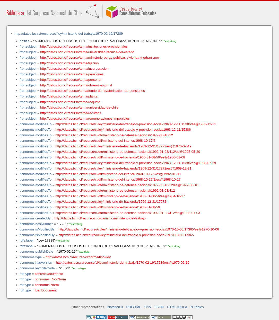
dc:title (24, 41)
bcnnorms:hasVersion (36, 262)
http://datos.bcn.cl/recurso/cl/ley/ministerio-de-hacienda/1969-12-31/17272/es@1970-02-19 (123, 146)
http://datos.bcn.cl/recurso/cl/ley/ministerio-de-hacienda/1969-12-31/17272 (110, 201)
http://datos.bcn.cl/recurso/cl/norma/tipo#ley (78, 257)
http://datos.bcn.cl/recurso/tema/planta (68, 96)
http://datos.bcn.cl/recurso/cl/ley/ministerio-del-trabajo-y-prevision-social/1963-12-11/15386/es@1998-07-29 (135, 163)
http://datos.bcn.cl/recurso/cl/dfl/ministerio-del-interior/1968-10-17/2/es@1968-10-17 (117, 179)
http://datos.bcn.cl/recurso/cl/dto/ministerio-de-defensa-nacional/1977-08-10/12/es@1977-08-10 (126, 185)
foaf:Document (46, 290)
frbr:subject (28, 46)
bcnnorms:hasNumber (36, 224)
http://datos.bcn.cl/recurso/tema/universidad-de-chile (79, 107)
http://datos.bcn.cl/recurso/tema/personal (70, 80)
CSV (147, 307)
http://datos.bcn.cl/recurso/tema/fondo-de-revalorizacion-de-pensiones (92, 91)
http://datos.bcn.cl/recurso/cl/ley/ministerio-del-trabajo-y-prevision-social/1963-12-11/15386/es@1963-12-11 (135, 124)
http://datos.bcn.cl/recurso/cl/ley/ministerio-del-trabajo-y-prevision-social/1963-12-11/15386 (123, 129)
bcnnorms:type (31, 257)
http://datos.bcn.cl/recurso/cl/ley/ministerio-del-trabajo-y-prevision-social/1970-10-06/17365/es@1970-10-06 (138, 229)
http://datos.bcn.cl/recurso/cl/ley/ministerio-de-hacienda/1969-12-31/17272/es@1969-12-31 (123, 168)
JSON (159, 307)
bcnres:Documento (49, 274)
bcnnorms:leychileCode (37, 268)
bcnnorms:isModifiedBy (37, 229)
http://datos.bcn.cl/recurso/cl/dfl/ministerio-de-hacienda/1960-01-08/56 (107, 207)
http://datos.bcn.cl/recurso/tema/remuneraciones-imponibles (85, 118)
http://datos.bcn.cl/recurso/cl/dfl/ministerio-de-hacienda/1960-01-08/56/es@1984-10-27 (120, 196)
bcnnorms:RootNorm (50, 279)
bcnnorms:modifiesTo (35, 124)
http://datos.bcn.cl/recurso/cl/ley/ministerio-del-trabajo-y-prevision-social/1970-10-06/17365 (126, 235)
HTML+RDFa (177, 307)
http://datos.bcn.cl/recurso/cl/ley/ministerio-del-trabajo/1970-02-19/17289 (69, 33)
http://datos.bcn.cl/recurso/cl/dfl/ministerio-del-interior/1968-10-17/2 (105, 141)
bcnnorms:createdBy (35, 218)
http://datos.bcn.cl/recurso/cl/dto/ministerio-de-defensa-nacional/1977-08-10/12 (114, 135)
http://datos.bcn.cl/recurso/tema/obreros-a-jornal (76, 85)
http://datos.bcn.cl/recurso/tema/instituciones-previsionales (84, 46)
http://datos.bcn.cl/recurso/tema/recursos (70, 113)
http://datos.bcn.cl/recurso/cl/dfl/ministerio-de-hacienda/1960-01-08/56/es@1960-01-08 (120, 157)
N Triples (197, 307)
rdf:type (25, 274)
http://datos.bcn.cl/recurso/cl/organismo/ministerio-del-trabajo (100, 218)
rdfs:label (26, 240)
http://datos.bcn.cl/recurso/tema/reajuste (70, 102)
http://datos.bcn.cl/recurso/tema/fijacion (69, 63)
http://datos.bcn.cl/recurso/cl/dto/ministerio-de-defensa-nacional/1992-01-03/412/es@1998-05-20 (127, 152)
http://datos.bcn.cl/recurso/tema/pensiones (71, 74)
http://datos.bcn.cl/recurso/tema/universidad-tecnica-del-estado (87, 52)
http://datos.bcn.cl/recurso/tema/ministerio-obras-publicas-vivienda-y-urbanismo (99, 57)
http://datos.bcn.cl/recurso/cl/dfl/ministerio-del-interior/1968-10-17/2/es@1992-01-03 (117, 174)
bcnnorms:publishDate (36, 251)
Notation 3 (115, 307)
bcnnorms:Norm (47, 285)
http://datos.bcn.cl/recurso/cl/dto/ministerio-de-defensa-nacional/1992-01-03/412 (115, 190)
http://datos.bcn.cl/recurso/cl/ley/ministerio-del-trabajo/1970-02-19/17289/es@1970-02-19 (122, 262)
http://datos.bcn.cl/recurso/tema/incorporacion (74, 68)
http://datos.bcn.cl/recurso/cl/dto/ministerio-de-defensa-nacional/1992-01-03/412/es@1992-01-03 (127, 213)
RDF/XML (133, 307)
